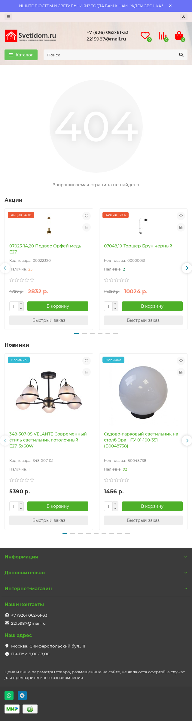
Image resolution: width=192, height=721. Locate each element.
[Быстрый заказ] (48, 320)
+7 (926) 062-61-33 (108, 32)
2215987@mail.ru (106, 39)
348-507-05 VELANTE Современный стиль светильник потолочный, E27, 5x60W (48, 440)
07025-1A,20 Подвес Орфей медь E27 (45, 249)
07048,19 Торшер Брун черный (138, 246)
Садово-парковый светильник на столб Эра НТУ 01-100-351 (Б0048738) (141, 440)
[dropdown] (8, 16)
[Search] (115, 54)
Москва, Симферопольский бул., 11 (48, 646)
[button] (5, 268)
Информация (96, 557)
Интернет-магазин (96, 588)
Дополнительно (96, 573)
